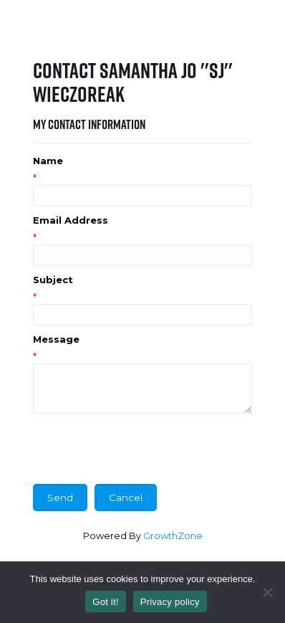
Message (56, 339)
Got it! (105, 601)
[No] (267, 592)
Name (48, 160)
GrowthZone (173, 535)
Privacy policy (170, 601)
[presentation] (142, 449)
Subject (53, 279)
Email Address (70, 220)
